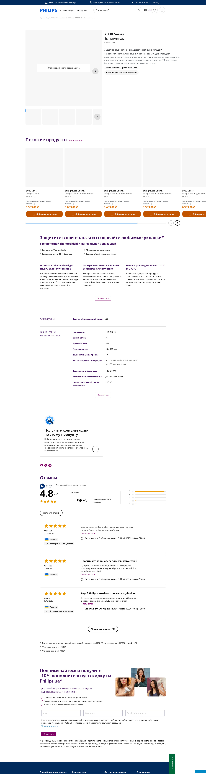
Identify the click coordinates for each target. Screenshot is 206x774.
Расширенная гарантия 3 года (106, 3)
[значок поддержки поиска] (138, 10)
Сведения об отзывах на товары (71, 505)
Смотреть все (75, 140)
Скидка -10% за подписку (147, 3)
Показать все (103, 318)
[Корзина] (162, 10)
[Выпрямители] (68, 17)
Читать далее (87, 553)
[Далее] (95, 71)
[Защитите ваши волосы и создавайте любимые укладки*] (33, 117)
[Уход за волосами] (53, 17)
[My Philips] (154, 10)
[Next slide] (177, 223)
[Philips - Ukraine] (42, 17)
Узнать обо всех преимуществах (120, 67)
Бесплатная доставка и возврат (63, 3)
